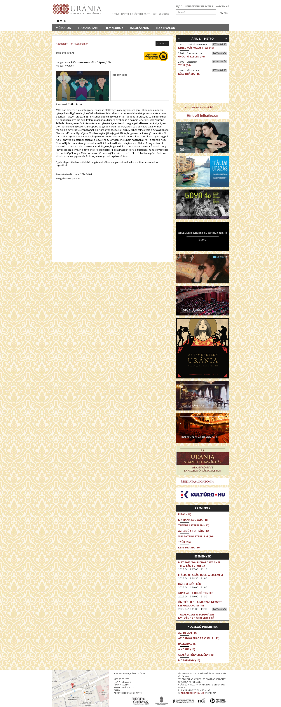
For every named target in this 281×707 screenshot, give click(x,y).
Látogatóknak (147, 21)
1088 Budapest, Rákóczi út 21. (129, 14)
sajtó (117, 690)
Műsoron (63, 28)
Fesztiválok (165, 28)
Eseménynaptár (179, 21)
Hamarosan (88, 28)
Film (71, 43)
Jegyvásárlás (219, 44)
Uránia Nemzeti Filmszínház (199, 107)
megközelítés (121, 679)
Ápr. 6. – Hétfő (202, 39)
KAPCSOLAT (222, 6)
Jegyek (204, 21)
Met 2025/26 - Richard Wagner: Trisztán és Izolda (199, 564)
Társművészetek (86, 21)
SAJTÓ (179, 6)
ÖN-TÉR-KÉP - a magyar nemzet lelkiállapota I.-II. (200, 603)
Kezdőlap (61, 43)
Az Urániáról (117, 21)
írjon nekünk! (121, 684)
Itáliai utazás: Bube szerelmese (201, 575)
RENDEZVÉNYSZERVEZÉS (199, 6)
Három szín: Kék (189, 584)
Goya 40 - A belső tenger (195, 593)
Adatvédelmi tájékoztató (128, 693)
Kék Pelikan (81, 43)
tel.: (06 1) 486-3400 (158, 14)
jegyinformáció (122, 681)
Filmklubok (114, 28)
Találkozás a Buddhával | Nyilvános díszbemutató (197, 616)
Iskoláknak (139, 28)
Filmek (61, 21)
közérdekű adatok (124, 687)
